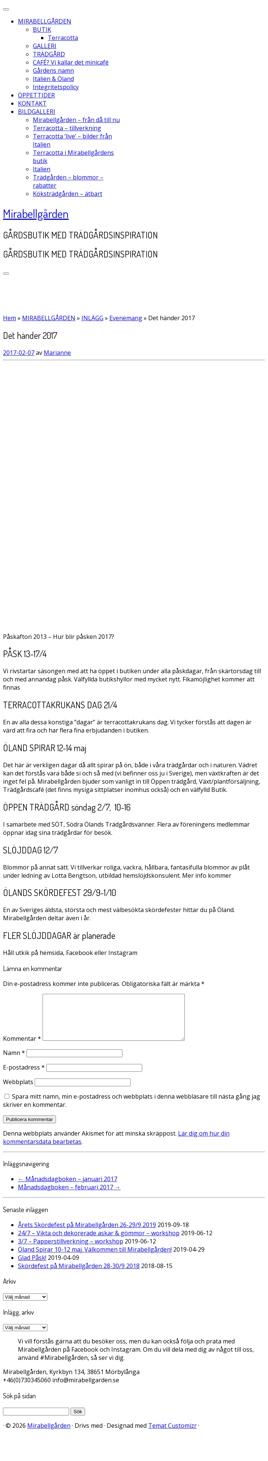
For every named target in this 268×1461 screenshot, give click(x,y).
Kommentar (22, 1047)
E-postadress (24, 1076)
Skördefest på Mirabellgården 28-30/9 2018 (79, 1275)
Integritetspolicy (56, 87)
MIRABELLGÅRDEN (44, 21)
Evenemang (125, 318)
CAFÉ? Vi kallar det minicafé (71, 62)
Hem (9, 318)
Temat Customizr (172, 1434)
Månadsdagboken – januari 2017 (67, 1188)
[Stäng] (6, 9)
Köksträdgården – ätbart (67, 194)
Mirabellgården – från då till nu (76, 120)
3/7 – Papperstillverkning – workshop (70, 1250)
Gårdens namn (53, 70)
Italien (41, 169)
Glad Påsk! (32, 1266)
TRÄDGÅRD (49, 54)
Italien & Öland (53, 79)
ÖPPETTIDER (36, 95)
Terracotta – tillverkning (67, 128)
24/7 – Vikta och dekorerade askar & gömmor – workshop (99, 1242)
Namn (14, 1062)
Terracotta (63, 38)
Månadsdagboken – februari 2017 (69, 1196)
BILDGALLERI (36, 111)
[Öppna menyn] (6, 273)
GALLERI (44, 46)
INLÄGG (92, 318)
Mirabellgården (36, 213)
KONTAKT (32, 103)
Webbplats (18, 1091)
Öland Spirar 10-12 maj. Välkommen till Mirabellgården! (95, 1258)
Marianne (57, 353)
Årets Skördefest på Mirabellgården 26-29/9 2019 (87, 1234)
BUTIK (42, 29)
